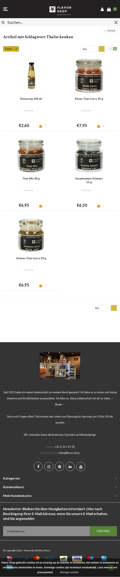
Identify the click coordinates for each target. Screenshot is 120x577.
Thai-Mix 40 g (31, 178)
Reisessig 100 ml (31, 98)
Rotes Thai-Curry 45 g (89, 98)
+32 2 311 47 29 (65, 446)
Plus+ (47, 550)
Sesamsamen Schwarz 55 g (89, 180)
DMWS (38, 550)
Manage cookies (69, 572)
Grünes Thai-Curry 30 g (31, 258)
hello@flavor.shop (69, 452)
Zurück (110, 30)
